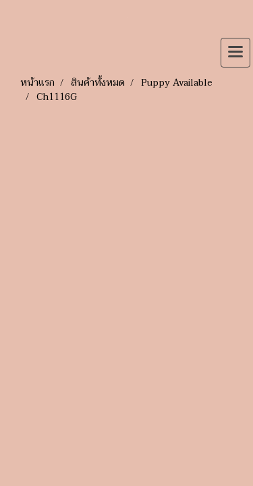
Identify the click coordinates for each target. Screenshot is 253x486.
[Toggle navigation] (235, 53)
